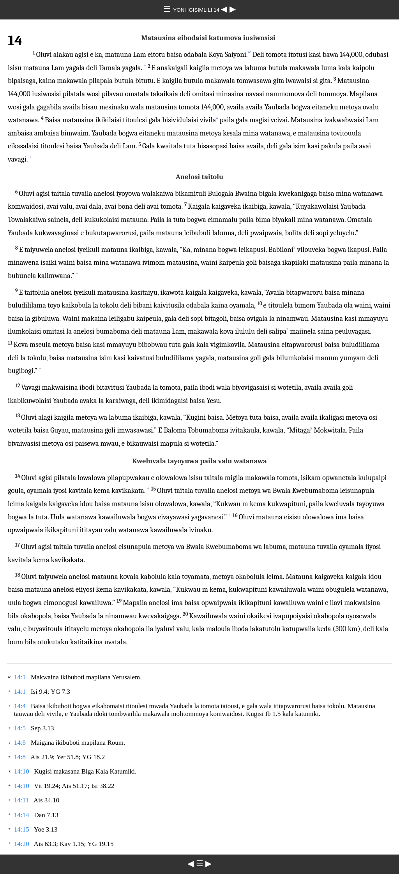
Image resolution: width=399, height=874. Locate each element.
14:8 (20, 742)
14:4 (20, 706)
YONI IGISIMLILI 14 (197, 10)
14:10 (21, 771)
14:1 (20, 677)
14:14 (21, 815)
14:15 (21, 829)
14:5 (20, 728)
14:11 (21, 800)
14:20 (21, 844)
